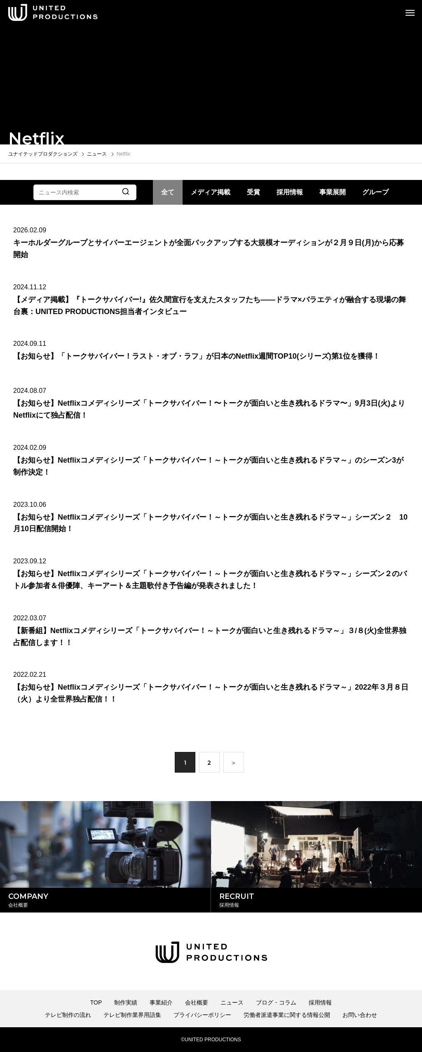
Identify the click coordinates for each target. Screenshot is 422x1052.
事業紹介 (161, 1002)
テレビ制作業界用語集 (132, 1015)
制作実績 (125, 1002)
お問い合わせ (359, 1015)
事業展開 (332, 192)
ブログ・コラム (276, 1002)
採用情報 (290, 192)
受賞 (253, 192)
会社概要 (196, 1002)
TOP (96, 1002)
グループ (375, 192)
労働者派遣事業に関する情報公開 (287, 1015)
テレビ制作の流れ (68, 1015)
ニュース (232, 1002)
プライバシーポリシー (202, 1015)
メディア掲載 (210, 192)
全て (167, 192)
